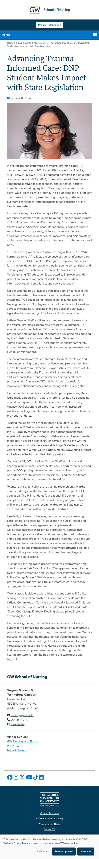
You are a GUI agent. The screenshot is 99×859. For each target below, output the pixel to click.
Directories (17, 724)
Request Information (49, 25)
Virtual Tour (14, 746)
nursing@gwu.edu (22, 715)
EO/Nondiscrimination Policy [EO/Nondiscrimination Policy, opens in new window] (49, 819)
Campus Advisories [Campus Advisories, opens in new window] (49, 813)
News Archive (41, 43)
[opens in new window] (10, 779)
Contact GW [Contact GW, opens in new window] (50, 829)
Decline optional (64, 851)
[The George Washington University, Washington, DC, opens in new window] (49, 799)
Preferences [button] (42, 851)
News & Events (23, 43)
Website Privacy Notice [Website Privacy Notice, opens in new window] (49, 824)
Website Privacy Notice (17, 843)
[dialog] (49, 846)
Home (10, 43)
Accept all (85, 851)
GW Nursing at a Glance (22, 741)
